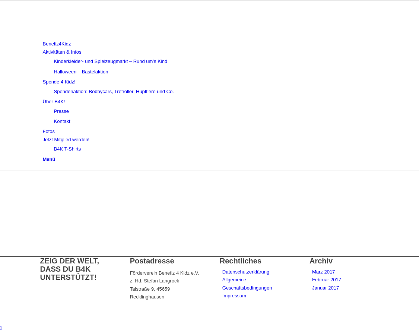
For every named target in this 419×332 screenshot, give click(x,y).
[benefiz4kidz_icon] (96, 36)
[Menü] (49, 159)
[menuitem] (211, 44)
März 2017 (323, 272)
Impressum (234, 295)
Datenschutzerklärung (245, 272)
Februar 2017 (326, 279)
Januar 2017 (325, 288)
